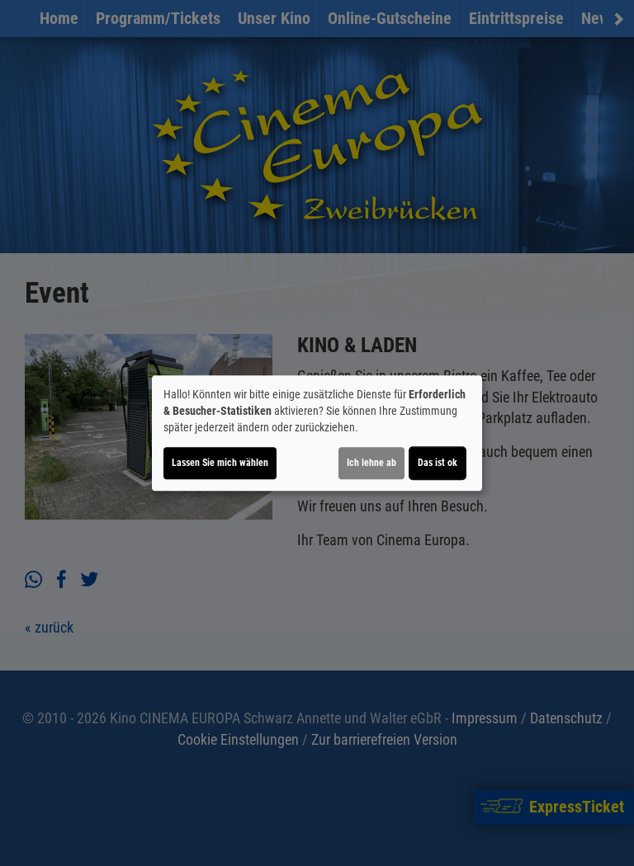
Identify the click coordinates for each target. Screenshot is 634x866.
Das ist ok (437, 462)
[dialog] (317, 433)
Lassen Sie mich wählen (220, 462)
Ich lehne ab (371, 462)
